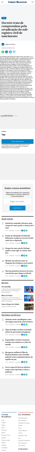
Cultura (20, 433)
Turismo (3, 450)
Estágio (20, 425)
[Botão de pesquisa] (33, 2)
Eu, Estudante (24, 414)
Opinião (3, 442)
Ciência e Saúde (5, 440)
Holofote (3, 445)
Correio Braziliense (6, 415)
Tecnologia (4, 447)
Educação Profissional (24, 440)
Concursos (23, 449)
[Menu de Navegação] (2, 2)
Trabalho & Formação (24, 423)
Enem (19, 428)
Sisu (19, 438)
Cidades (3, 422)
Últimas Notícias (22, 430)
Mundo (3, 432)
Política (3, 425)
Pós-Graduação (22, 443)
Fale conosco (21, 445)
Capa (2, 420)
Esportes (3, 437)
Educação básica (22, 418)
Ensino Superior (22, 420)
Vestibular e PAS (22, 435)
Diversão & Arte (5, 435)
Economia (4, 430)
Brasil (2, 427)
